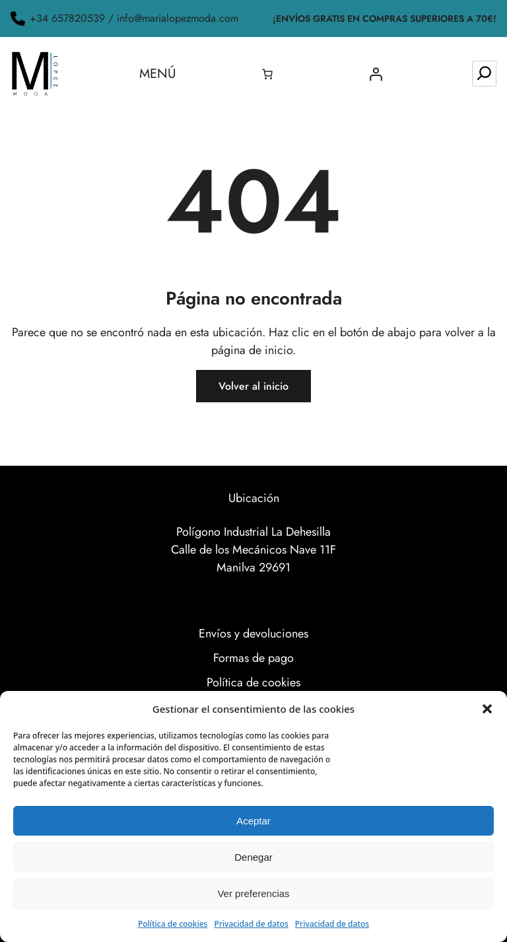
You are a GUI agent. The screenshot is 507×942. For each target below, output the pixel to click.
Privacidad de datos (251, 923)
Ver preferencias (253, 893)
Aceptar (253, 820)
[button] (487, 708)
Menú (157, 73)
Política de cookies (173, 923)
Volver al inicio (253, 386)
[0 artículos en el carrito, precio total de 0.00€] (267, 74)
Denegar (253, 857)
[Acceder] (375, 74)
